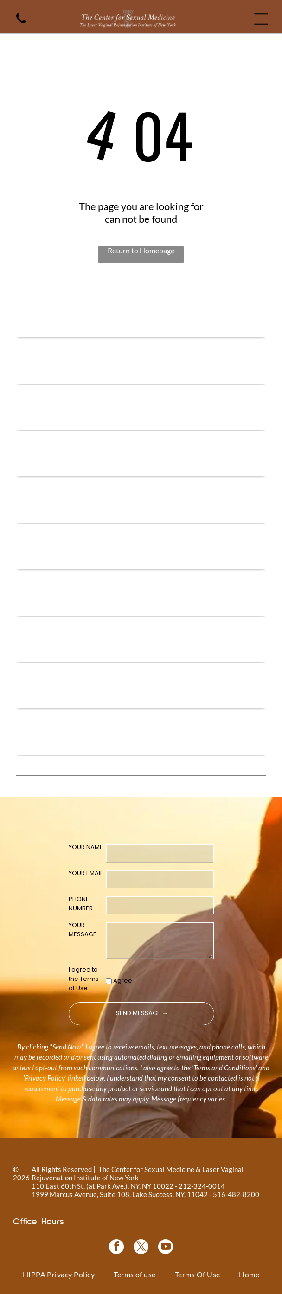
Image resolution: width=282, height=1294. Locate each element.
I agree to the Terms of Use (84, 978)
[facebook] (116, 1247)
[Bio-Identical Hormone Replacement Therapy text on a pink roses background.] (141, 453)
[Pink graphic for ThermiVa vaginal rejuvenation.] (141, 546)
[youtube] (165, 1247)
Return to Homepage (141, 250)
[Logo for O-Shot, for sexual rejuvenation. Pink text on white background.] (141, 593)
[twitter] (141, 1247)
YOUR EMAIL (86, 873)
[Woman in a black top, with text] (141, 639)
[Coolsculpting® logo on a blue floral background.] (141, 500)
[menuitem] (59, 1274)
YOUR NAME (86, 847)
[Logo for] (141, 314)
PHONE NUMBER (81, 904)
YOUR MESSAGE (82, 930)
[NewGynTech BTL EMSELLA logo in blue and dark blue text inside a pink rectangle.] (141, 732)
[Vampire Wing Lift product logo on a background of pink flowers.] (141, 361)
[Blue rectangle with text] (141, 685)
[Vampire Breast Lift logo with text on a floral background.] (141, 407)
